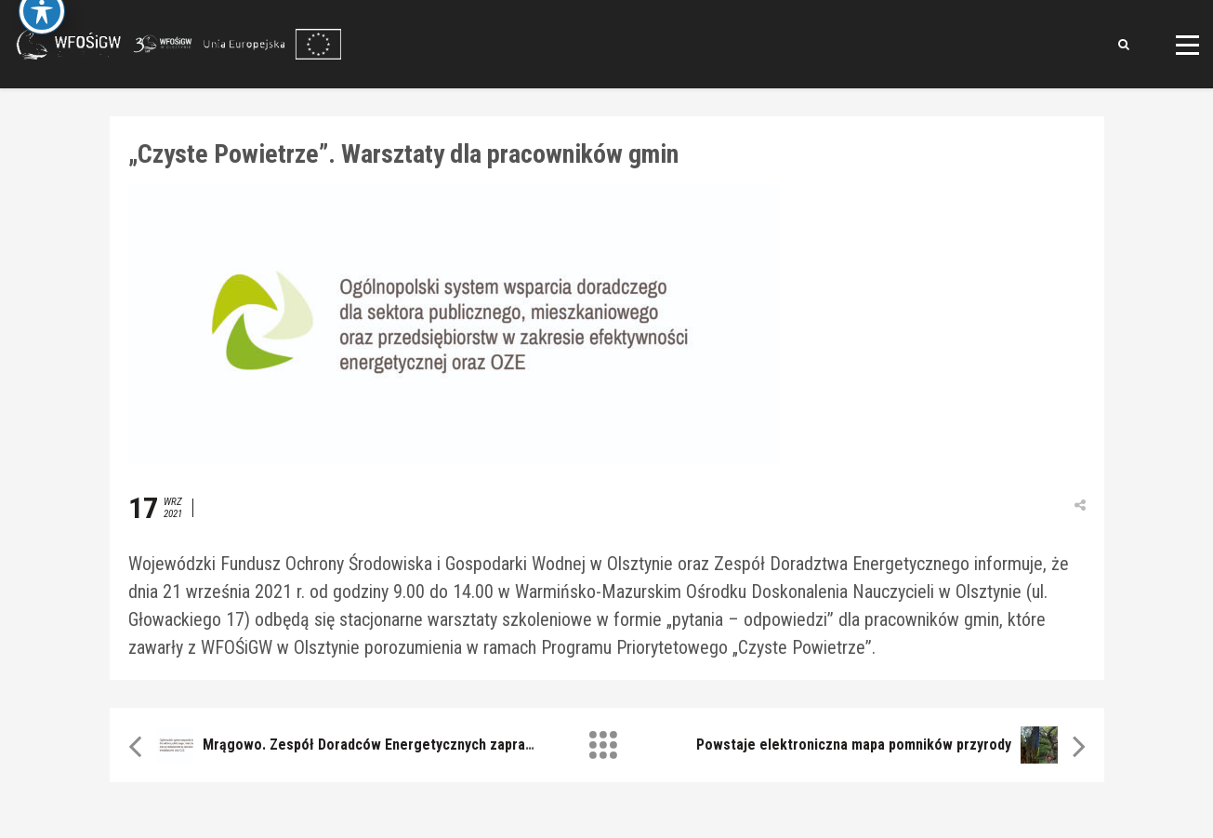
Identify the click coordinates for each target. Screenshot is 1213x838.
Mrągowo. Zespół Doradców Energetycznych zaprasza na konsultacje (423, 744)
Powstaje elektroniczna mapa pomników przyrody (853, 744)
